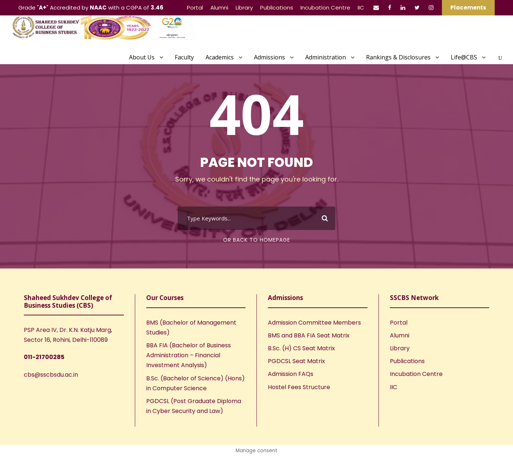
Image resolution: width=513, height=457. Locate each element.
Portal (195, 7)
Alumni (219, 7)
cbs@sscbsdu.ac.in (51, 374)
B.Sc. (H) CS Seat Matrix (301, 348)
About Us (142, 57)
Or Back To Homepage (256, 240)
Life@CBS (464, 57)
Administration (325, 57)
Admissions (269, 57)
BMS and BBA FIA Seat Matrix (309, 335)
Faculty (184, 57)
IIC (361, 7)
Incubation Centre (325, 7)
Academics (220, 57)
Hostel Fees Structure (299, 387)
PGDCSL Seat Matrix (296, 361)
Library (244, 7)
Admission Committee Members (314, 322)
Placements (468, 7)
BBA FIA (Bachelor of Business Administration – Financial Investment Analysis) (188, 355)
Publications (276, 7)
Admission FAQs (290, 374)
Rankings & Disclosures (398, 57)
